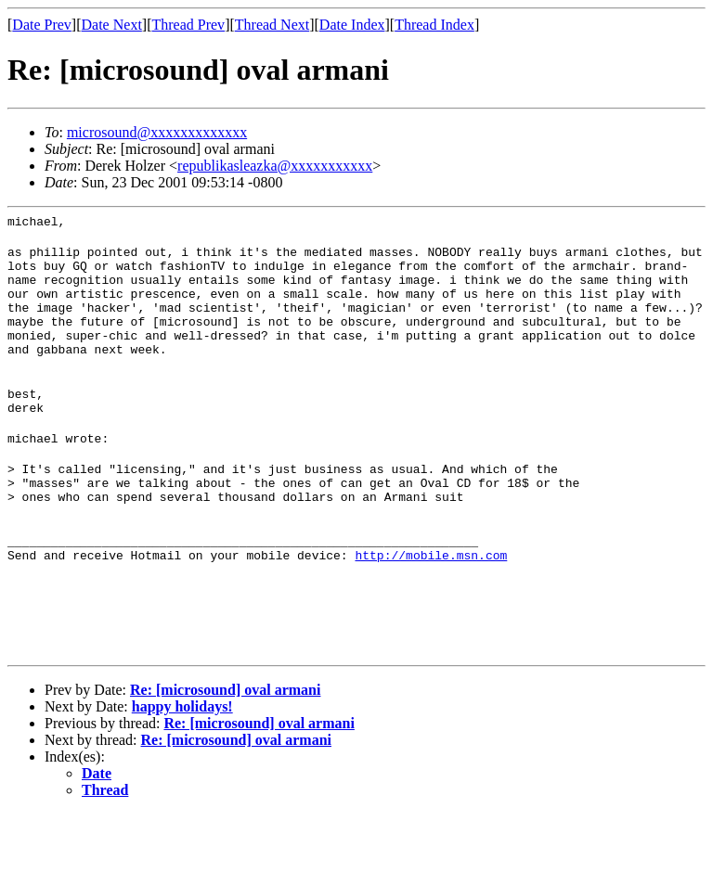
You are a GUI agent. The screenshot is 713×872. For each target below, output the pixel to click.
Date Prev (41, 24)
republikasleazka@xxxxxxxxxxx (274, 165)
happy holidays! (182, 765)
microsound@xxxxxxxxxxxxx (157, 132)
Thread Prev (188, 24)
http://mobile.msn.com (431, 607)
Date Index (352, 24)
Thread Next (272, 24)
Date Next (112, 24)
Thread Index (434, 24)
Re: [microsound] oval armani (225, 748)
